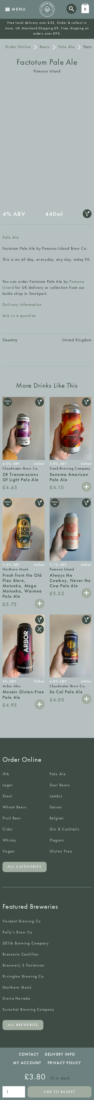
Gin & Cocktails (65, 829)
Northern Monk (17, 987)
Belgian (57, 818)
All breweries (23, 1025)
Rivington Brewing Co (23, 976)
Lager (8, 785)
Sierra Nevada (16, 998)
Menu (15, 9)
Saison (56, 807)
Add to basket (59, 1092)
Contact (29, 1054)
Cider (8, 829)
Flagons (57, 840)
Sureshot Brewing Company (28, 1009)
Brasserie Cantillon (21, 954)
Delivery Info (60, 1054)
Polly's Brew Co (17, 932)
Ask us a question (19, 315)
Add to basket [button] (86, 487)
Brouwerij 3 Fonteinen (24, 965)
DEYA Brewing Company (26, 943)
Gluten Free (61, 851)
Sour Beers (60, 785)
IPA (6, 774)
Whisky (10, 840)
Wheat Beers (15, 807)
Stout (7, 796)
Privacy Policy (64, 1062)
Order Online (18, 46)
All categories (25, 867)
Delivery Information (22, 304)
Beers (45, 46)
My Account (27, 1062)
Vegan (9, 851)
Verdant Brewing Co (22, 921)
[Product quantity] (14, 1091)
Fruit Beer (12, 818)
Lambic (56, 796)
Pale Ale (66, 46)
